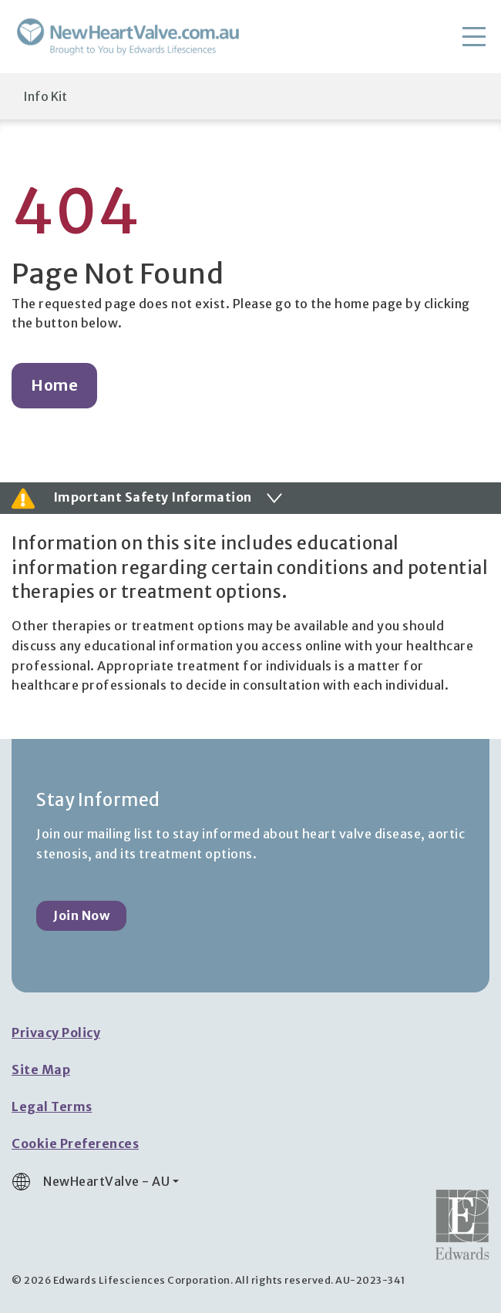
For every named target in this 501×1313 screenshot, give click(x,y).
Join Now (81, 915)
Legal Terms (52, 1106)
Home (54, 385)
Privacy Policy (56, 1032)
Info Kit (45, 96)
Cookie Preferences (75, 1143)
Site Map (41, 1069)
